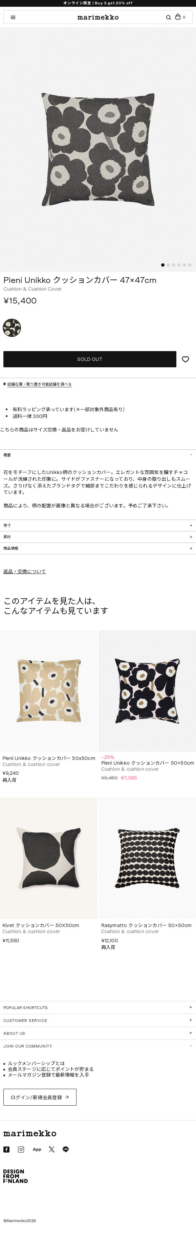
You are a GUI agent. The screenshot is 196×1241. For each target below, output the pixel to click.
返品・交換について (24, 572)
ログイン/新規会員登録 (36, 1098)
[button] (163, 265)
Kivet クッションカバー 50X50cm (40, 925)
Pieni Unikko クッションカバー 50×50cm (148, 763)
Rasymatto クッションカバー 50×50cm (146, 925)
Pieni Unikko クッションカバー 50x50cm (48, 758)
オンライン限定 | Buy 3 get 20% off (98, 3)
